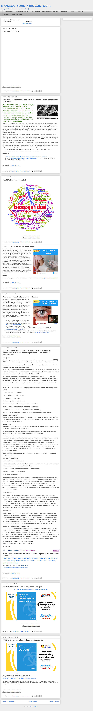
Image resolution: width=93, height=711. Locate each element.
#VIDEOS (80, 11)
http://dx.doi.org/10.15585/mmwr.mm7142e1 (16, 329)
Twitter (18, 86)
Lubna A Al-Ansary (30, 558)
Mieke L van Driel (41, 558)
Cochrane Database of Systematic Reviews (13, 550)
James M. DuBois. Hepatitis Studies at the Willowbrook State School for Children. (26, 156)
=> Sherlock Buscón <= (22, 11)
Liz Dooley (14, 558)
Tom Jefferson (6, 558)
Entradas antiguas (54, 701)
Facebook (13, 86)
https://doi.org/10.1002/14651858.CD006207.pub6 (15, 567)
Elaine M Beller (33, 560)
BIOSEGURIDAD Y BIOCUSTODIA (26, 5)
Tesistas (73, 11)
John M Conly (52, 560)
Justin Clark (25, 560)
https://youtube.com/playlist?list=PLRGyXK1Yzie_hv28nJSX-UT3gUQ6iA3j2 (19, 678)
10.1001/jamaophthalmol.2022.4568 (41, 332)
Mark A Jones (6, 560)
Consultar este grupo (27, 23)
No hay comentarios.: (25, 91)
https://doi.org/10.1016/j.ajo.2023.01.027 (15, 324)
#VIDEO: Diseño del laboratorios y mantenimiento (22, 640)
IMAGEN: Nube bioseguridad (14, 180)
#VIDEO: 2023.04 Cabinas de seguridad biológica (22, 587)
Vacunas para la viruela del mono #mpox (18, 246)
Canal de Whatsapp (17, 14)
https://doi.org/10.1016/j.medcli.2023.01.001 (48, 278)
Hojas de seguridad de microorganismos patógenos (44, 11)
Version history (24, 565)
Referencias (64, 11)
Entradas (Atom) (34, 706)
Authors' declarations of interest (10, 563)
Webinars (6, 14)
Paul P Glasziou (42, 560)
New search (56, 550)
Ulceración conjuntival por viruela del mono (20, 297)
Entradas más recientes (8, 701)
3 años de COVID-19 (10, 31)
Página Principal (8, 11)
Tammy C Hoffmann (16, 560)
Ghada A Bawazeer (52, 558)
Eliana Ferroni (21, 558)
